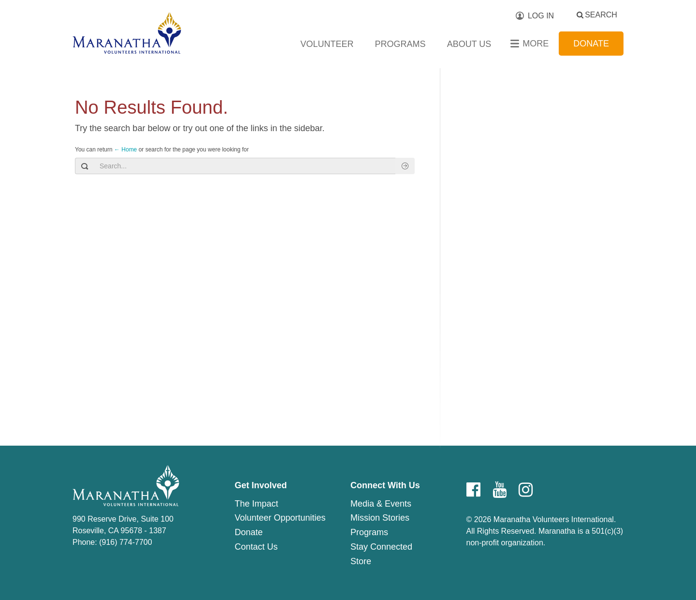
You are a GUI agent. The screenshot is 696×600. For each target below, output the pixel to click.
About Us (469, 44)
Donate (591, 43)
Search (601, 15)
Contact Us (255, 547)
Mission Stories (379, 518)
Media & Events (380, 504)
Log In (541, 16)
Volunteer (327, 44)
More (535, 43)
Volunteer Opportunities (279, 518)
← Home (125, 149)
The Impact (256, 504)
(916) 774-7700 (125, 542)
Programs (400, 44)
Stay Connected (381, 547)
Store (360, 561)
